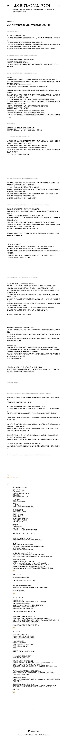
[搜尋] (59, 5)
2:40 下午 (18, 574)
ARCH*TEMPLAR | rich (31, 5)
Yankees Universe (15, 477)
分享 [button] (8, 475)
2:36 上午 (20, 597)
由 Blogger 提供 (33, 731)
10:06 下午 (24, 487)
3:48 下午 (17, 631)
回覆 (14, 571)
